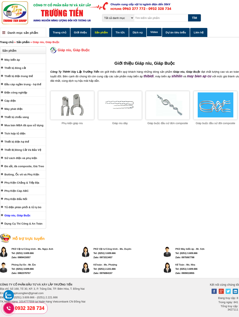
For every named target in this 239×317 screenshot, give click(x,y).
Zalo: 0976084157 (103, 273)
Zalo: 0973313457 (103, 257)
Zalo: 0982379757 (21, 273)
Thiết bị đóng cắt (15, 68)
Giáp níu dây (120, 123)
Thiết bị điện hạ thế (16, 141)
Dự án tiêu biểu (176, 32)
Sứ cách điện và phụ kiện (20, 158)
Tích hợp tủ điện (14, 133)
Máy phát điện (13, 108)
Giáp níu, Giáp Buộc (17, 215)
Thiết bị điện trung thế (18, 76)
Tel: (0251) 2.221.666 (105, 269)
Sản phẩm (101, 32)
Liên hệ (199, 32)
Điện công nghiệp (15, 92)
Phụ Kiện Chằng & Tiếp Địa (21, 182)
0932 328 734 (29, 308)
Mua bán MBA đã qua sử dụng (23, 125)
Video (154, 32)
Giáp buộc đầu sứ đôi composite (215, 123)
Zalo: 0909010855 (184, 273)
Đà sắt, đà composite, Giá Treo (24, 166)
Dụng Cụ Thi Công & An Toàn (23, 223)
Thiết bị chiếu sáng (16, 117)
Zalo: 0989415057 (21, 257)
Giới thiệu (80, 32)
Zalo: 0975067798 (184, 257)
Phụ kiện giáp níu (72, 123)
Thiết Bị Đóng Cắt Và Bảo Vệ (22, 149)
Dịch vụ (138, 32)
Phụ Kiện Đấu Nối (15, 199)
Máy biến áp (12, 59)
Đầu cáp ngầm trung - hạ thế (22, 84)
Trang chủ (59, 32)
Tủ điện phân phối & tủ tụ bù (22, 207)
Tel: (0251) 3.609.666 (23, 253)
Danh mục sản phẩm (23, 32)
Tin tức (120, 32)
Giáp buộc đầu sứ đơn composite (167, 123)
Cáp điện (10, 100)
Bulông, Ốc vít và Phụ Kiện (21, 174)
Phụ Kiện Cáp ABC (16, 190)
